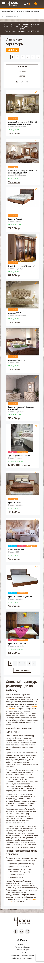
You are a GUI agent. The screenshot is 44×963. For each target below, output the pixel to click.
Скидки (22, 76)
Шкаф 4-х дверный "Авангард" (21, 266)
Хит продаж (22, 67)
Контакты (22, 953)
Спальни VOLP (14, 313)
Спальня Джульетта (16, 360)
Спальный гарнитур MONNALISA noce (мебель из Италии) (22, 172)
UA (24, 4)
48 (27, 81)
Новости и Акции (22, 950)
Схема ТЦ (22, 944)
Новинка (22, 71)
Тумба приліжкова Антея (19, 456)
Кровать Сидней (15, 219)
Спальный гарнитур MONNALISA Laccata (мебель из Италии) (22, 123)
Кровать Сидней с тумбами (20, 597)
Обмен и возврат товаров (22, 958)
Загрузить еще (22, 670)
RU (29, 4)
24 (22, 81)
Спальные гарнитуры (11, 16)
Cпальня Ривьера (16, 550)
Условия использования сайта (22, 955)
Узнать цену (14, 134)
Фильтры (12, 50)
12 (17, 81)
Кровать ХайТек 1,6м (17, 644)
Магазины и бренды (22, 947)
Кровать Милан (14, 503)
